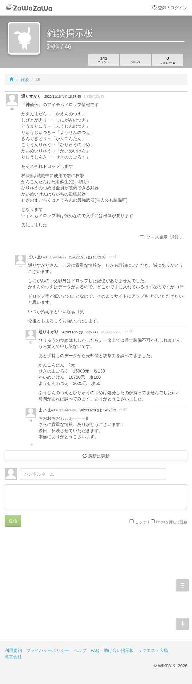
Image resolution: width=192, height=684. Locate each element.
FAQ (95, 650)
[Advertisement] (96, 588)
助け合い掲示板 (119, 650)
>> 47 (128, 331)
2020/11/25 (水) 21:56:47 (80, 332)
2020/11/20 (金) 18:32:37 (87, 257)
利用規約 (13, 650)
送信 (13, 520)
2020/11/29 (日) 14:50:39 (97, 410)
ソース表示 (154, 237)
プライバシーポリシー (47, 650)
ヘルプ (80, 650)
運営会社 (13, 656)
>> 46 (112, 256)
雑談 (24, 79)
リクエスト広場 (153, 650)
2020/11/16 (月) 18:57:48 (62, 96)
